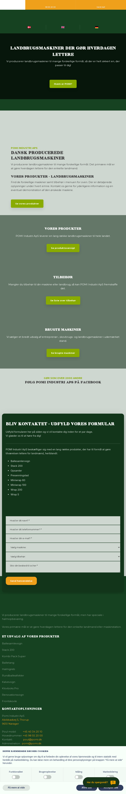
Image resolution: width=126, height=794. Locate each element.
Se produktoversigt (63, 248)
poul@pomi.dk (32, 739)
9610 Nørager (10, 723)
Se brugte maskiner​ (63, 353)
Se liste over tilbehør (63, 300)
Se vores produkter (27, 203)
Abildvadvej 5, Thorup (15, 719)
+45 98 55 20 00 (33, 735)
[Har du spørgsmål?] (101, 782)
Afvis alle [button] (87, 787)
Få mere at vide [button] (16, 787)
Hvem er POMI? (63, 84)
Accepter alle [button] (111, 787)
